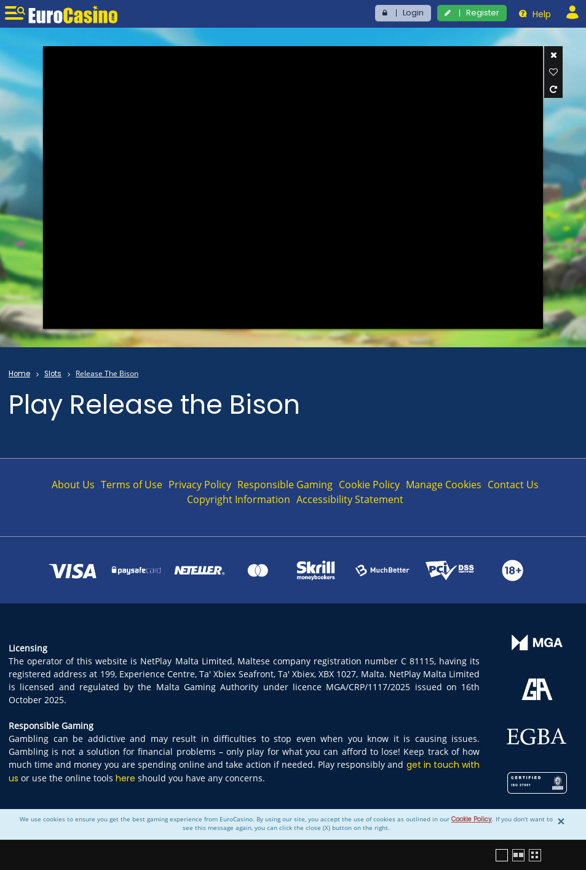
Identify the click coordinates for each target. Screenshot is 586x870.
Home (19, 374)
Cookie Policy (471, 819)
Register (482, 12)
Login (413, 12)
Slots (52, 374)
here (125, 778)
